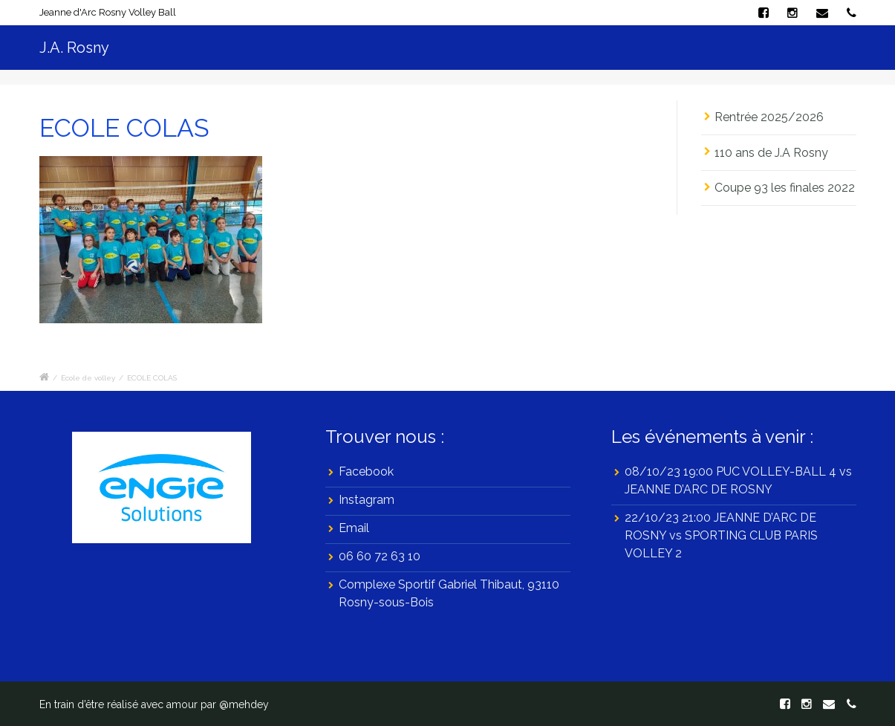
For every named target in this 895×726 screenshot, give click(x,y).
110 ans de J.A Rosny (771, 153)
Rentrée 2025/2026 (782, 117)
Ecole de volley (88, 378)
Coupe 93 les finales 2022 (785, 188)
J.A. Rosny (74, 47)
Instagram (366, 500)
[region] (161, 487)
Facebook (366, 471)
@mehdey (244, 704)
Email (354, 528)
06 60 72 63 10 (379, 556)
